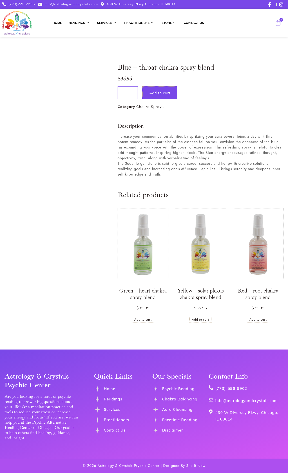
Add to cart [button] (143, 319)
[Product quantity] (128, 92)
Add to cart (159, 93)
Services (106, 22)
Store (168, 22)
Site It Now (195, 465)
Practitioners (138, 22)
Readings (79, 22)
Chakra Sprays (150, 106)
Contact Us (194, 23)
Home (57, 23)
